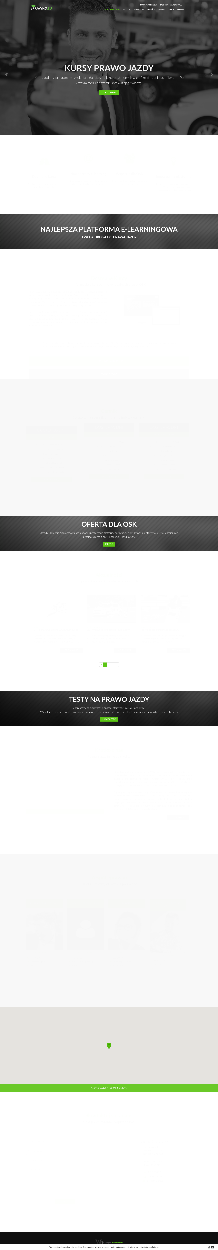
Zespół (171, 9)
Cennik (136, 9)
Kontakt (181, 9)
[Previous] (101, 664)
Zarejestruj (176, 5)
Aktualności (148, 9)
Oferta (126, 9)
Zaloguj (164, 5)
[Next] (117, 664)
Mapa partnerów (148, 5)
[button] (6, 74)
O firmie (161, 9)
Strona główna (112, 9)
